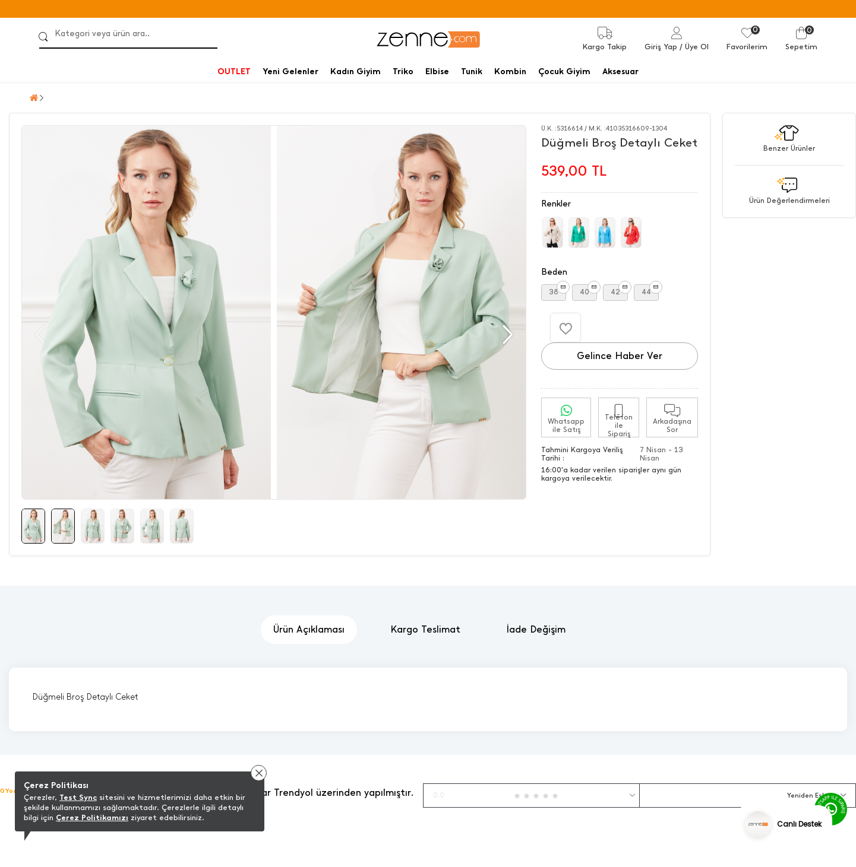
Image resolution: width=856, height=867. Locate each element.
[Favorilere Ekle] (565, 327)
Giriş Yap (661, 46)
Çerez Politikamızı (92, 817)
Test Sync (78, 797)
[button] (506, 335)
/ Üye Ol (694, 46)
